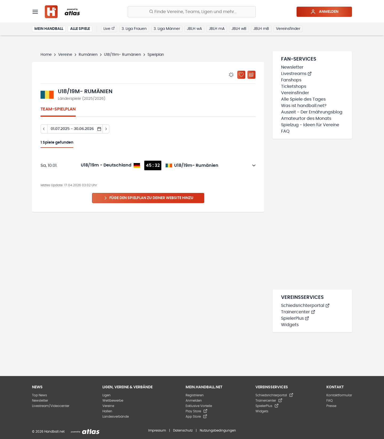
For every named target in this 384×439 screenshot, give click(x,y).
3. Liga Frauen (134, 29)
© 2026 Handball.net (48, 431)
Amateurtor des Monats (306, 118)
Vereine (65, 55)
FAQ (285, 131)
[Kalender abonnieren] (251, 75)
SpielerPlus (295, 318)
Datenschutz (183, 430)
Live (109, 28)
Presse (331, 406)
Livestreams (296, 73)
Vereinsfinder (288, 29)
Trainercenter (298, 312)
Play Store (196, 411)
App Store (196, 416)
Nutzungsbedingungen (218, 430)
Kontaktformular (339, 395)
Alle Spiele (80, 29)
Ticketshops (293, 86)
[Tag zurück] (44, 128)
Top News (39, 395)
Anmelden (324, 11)
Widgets (290, 325)
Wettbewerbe (112, 400)
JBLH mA (217, 29)
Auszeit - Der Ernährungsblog (311, 112)
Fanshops (291, 80)
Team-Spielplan (58, 109)
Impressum (157, 430)
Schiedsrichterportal (305, 305)
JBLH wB (238, 29)
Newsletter (292, 67)
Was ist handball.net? (303, 106)
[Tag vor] (106, 128)
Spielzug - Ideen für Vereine (310, 125)
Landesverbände (115, 416)
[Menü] (35, 11)
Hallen (107, 411)
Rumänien (88, 55)
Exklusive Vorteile (199, 406)
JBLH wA (194, 29)
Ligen (106, 395)
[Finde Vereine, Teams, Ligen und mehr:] (192, 11)
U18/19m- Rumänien (122, 55)
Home (46, 55)
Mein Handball (48, 29)
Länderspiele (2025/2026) (81, 99)
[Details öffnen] (254, 165)
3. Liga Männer (167, 29)
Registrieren (195, 395)
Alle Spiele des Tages (303, 99)
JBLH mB (261, 29)
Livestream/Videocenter (50, 406)
